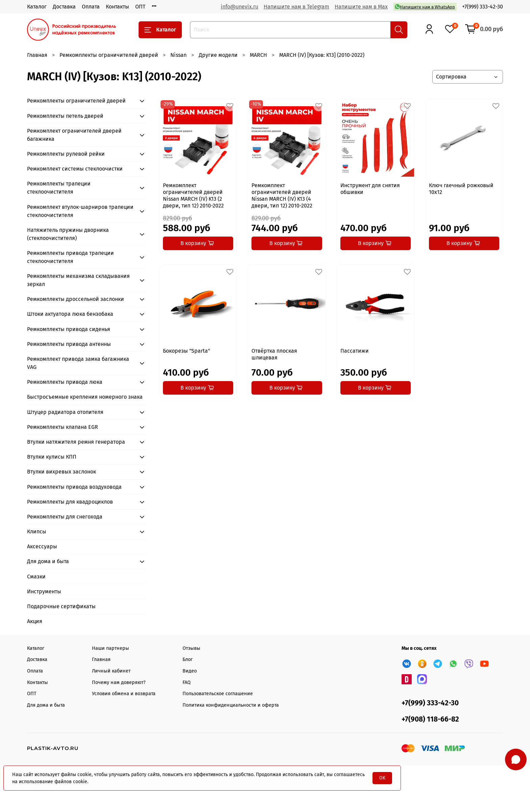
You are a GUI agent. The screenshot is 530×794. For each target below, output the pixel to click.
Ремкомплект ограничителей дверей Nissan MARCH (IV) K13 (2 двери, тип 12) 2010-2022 (193, 195)
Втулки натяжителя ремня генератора (76, 442)
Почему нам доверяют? (119, 682)
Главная (37, 55)
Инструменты (44, 591)
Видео (190, 671)
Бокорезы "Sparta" (186, 351)
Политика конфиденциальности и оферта (231, 705)
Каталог (37, 6)
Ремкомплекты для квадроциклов (70, 502)
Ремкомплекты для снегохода (64, 516)
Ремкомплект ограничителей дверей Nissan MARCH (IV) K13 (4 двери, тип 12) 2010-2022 (281, 195)
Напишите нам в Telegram (296, 6)
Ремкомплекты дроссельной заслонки (75, 299)
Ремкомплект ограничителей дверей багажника (74, 135)
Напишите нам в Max (361, 6)
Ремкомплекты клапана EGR (62, 427)
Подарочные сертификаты (61, 606)
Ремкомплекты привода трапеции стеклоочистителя (70, 257)
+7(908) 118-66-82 (430, 719)
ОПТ (140, 6)
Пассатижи (354, 351)
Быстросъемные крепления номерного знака (85, 397)
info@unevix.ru (239, 6)
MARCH (258, 55)
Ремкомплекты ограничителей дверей (108, 55)
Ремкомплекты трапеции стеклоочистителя (59, 187)
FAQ (187, 682)
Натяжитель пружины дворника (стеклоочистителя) (68, 234)
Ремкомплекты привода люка (64, 382)
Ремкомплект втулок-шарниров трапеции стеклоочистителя (80, 211)
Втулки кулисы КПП (51, 457)
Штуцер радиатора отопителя (65, 412)
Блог (188, 659)
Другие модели (218, 55)
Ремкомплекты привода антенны (69, 344)
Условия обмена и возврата (123, 694)
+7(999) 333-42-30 (482, 6)
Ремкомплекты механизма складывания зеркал (78, 280)
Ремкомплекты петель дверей (65, 116)
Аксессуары (42, 546)
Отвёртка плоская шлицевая (274, 354)
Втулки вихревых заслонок (61, 471)
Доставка (64, 6)
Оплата (91, 6)
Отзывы (191, 648)
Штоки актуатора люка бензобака (70, 314)
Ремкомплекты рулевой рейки (66, 154)
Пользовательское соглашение (218, 694)
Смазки (36, 576)
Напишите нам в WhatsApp (425, 6)
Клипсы (36, 531)
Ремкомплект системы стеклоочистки (75, 169)
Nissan (178, 55)
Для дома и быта (48, 561)
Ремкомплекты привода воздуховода (74, 487)
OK (382, 778)
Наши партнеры (110, 648)
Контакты (117, 6)
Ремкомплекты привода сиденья (68, 329)
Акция (34, 621)
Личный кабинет (111, 671)
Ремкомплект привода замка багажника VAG (78, 363)
